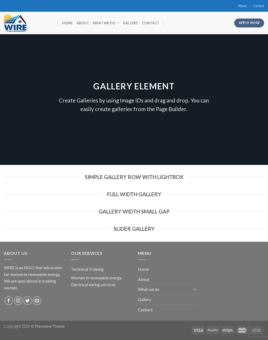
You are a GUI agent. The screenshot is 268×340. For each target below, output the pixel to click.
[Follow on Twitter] (27, 300)
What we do (106, 22)
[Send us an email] (37, 300)
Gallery (130, 23)
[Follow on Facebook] (8, 300)
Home (67, 23)
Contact (258, 6)
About (242, 6)
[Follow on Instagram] (18, 300)
